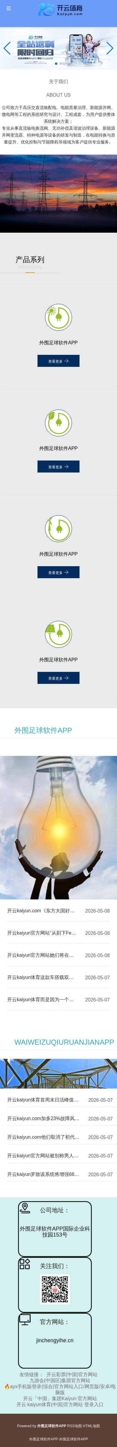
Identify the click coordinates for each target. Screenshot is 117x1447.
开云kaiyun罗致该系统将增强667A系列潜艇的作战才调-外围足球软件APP (43, 1174)
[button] (110, 48)
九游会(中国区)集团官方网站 (60, 1380)
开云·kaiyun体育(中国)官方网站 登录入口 (60, 1404)
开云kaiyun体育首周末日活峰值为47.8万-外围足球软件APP (43, 1099)
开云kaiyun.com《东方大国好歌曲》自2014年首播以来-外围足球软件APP (42, 910)
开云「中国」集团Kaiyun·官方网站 (60, 1398)
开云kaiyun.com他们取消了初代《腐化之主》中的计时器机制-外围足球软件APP (43, 1137)
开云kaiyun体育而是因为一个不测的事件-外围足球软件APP (42, 999)
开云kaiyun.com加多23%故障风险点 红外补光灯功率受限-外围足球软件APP (43, 1118)
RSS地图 (74, 1426)
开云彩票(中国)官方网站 (72, 1374)
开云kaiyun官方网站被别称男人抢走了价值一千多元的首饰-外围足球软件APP (43, 1155)
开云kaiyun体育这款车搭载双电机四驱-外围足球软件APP (42, 977)
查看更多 (58, 361)
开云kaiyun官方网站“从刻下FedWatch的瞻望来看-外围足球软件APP (42, 932)
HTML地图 (91, 1426)
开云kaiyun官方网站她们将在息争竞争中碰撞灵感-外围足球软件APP (42, 955)
